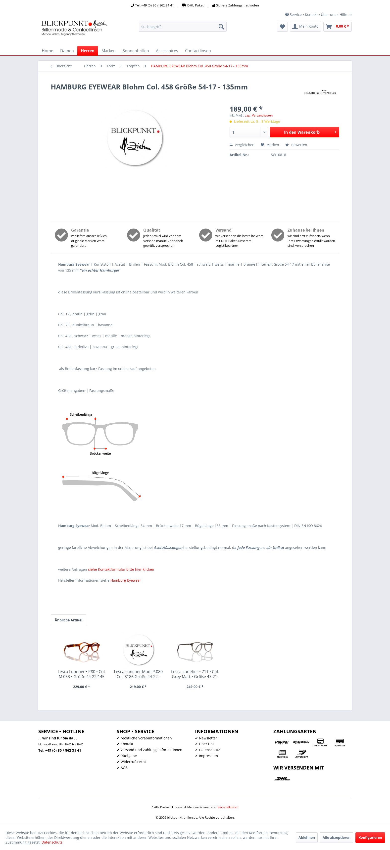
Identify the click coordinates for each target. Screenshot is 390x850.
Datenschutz (52, 842)
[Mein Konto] (305, 27)
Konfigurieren (370, 837)
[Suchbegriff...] (183, 27)
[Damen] (67, 50)
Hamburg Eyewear (125, 580)
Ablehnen (306, 837)
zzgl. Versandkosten (259, 115)
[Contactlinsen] (198, 50)
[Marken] (108, 50)
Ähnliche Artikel (68, 620)
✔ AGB (122, 767)
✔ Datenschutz (207, 749)
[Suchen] (221, 27)
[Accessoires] (167, 50)
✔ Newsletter (206, 738)
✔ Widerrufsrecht (131, 761)
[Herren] (87, 50)
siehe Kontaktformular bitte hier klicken (121, 569)
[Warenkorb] (337, 27)
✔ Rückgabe (127, 755)
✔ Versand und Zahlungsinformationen (149, 749)
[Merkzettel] (282, 27)
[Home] (47, 50)
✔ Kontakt (125, 743)
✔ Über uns (204, 743)
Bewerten (296, 144)
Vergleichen (242, 144)
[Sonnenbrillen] (135, 50)
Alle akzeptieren (336, 837)
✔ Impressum (206, 755)
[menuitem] (183, 27)
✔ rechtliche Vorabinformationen (144, 738)
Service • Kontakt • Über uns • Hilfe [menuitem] (316, 14)
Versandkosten (228, 807)
